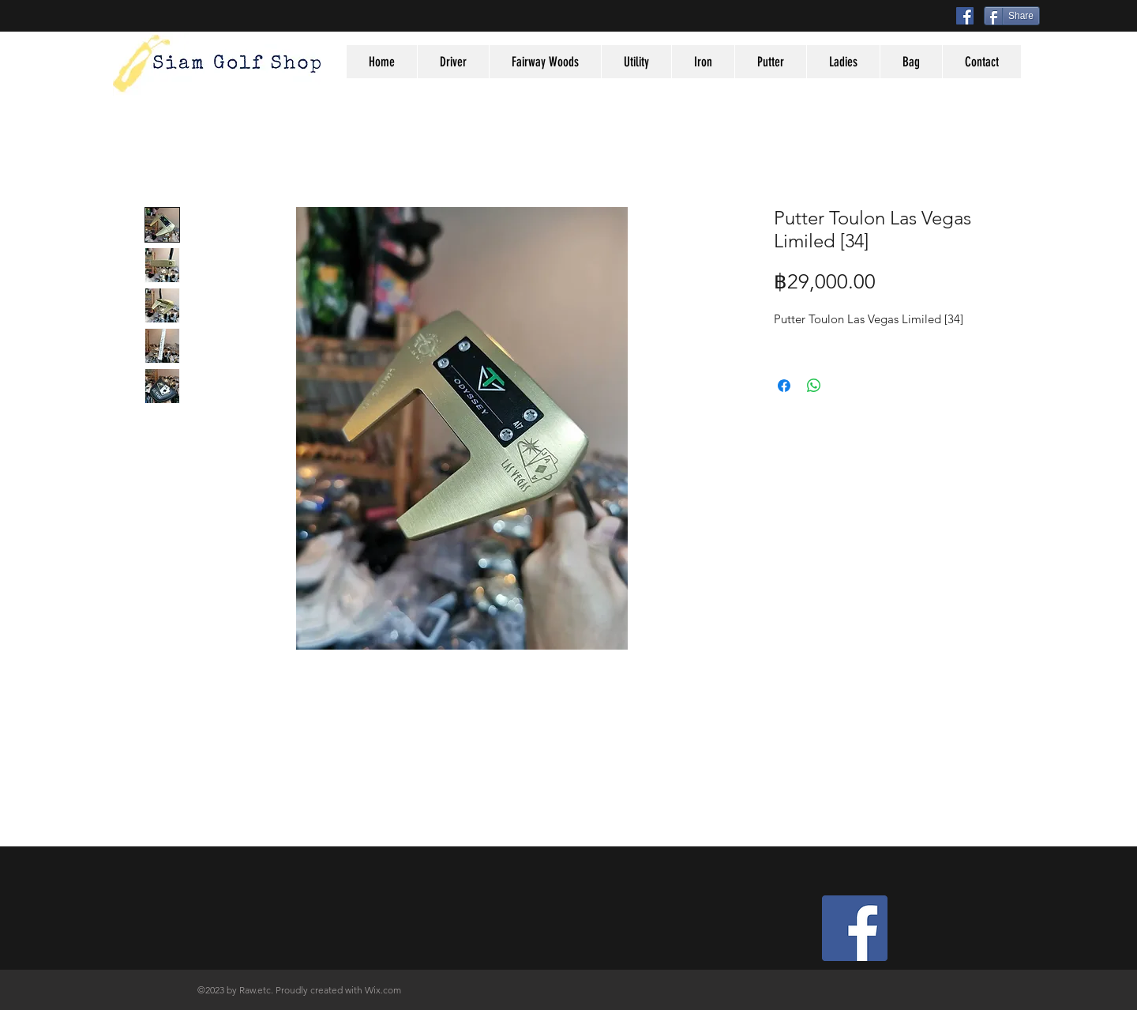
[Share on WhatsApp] (814, 385)
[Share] (1012, 15)
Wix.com (383, 990)
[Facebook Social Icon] (965, 15)
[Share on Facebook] (784, 385)
